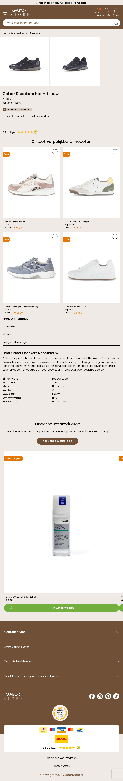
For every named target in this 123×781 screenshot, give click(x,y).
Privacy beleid (61, 765)
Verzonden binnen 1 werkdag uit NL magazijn (61, 2)
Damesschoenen (19, 33)
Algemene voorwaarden (62, 758)
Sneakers (35, 33)
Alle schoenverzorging (57, 441)
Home (6, 33)
